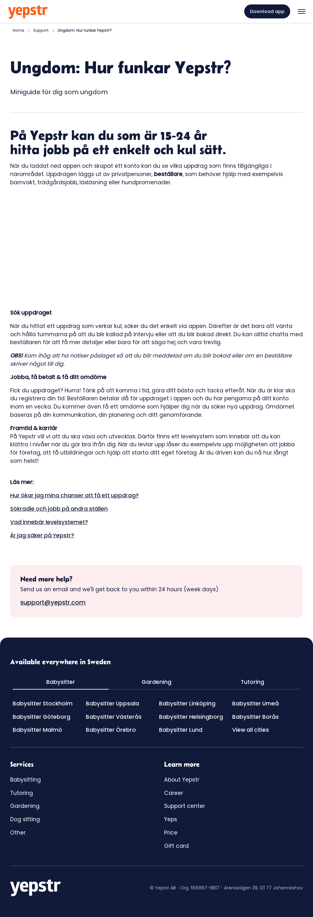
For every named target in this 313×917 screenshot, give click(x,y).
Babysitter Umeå (255, 703)
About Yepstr (181, 779)
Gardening (25, 806)
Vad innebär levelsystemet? (49, 522)
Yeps (170, 819)
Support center (184, 806)
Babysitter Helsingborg (191, 717)
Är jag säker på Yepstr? (42, 535)
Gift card (176, 846)
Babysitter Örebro (111, 730)
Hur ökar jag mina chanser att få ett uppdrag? (74, 495)
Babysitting (25, 779)
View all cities (250, 730)
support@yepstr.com (53, 602)
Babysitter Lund (180, 730)
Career (173, 793)
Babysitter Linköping (187, 703)
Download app (267, 11)
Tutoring (21, 793)
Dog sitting (25, 819)
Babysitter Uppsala (112, 703)
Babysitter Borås (255, 717)
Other (18, 832)
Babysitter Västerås (114, 717)
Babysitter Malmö (37, 730)
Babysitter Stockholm (43, 703)
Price (170, 832)
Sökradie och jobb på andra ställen (59, 509)
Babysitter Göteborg (41, 717)
